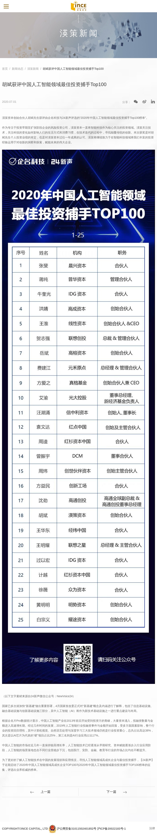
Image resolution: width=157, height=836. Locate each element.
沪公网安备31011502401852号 (76, 828)
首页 (5, 69)
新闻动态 (17, 69)
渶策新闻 (33, 69)
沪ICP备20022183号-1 (111, 828)
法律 (152, 828)
